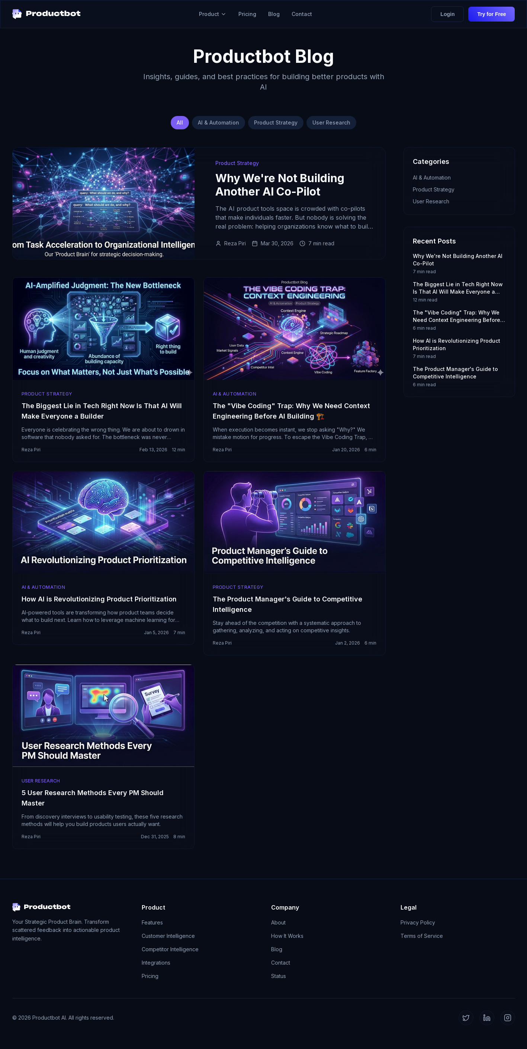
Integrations (156, 962)
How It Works (287, 936)
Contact (302, 14)
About (278, 922)
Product (212, 14)
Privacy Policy (418, 922)
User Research (331, 122)
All (180, 122)
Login (447, 14)
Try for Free (491, 14)
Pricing (247, 14)
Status (278, 976)
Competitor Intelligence (170, 949)
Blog (274, 14)
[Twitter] (466, 1017)
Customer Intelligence (168, 936)
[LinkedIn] (486, 1017)
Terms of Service (422, 936)
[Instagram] (507, 1017)
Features (152, 922)
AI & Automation (218, 122)
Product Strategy (276, 122)
